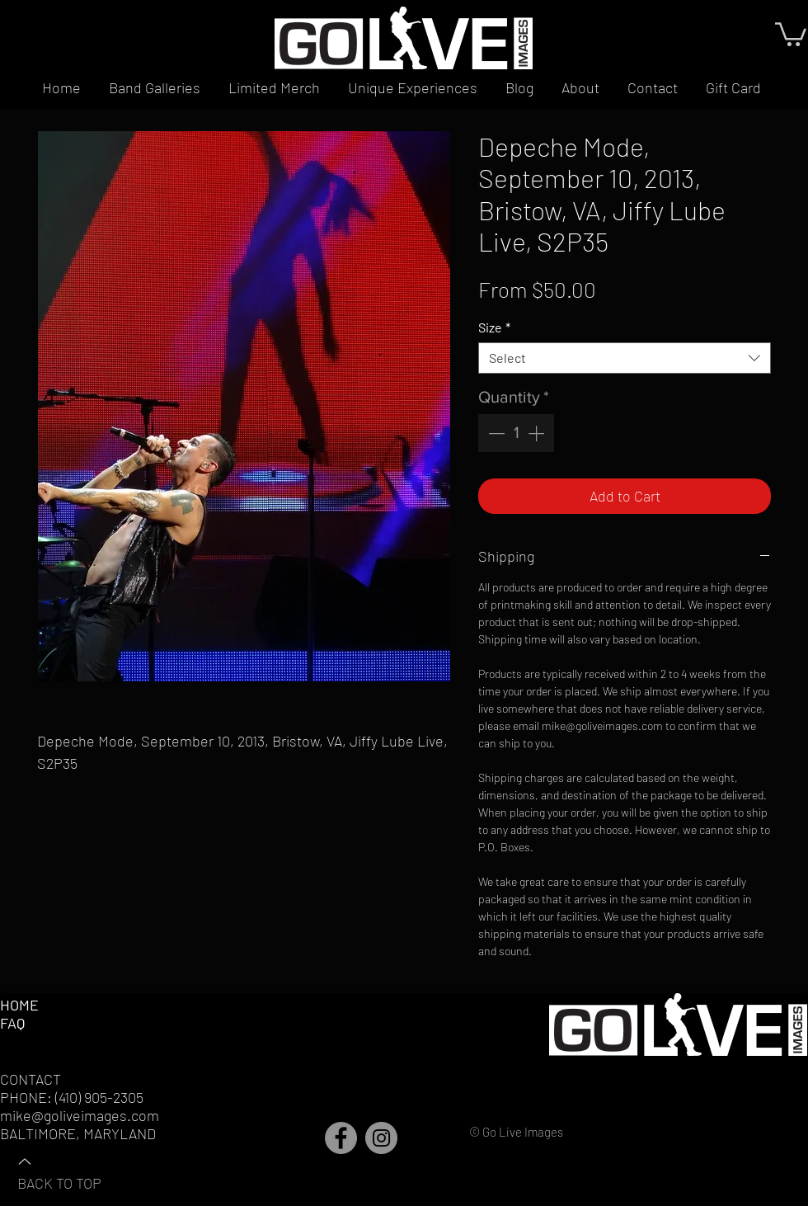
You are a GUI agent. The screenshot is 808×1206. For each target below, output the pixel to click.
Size (494, 327)
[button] (790, 33)
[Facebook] (341, 1138)
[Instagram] (381, 1138)
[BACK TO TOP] (75, 1171)
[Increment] (538, 433)
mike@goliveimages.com (79, 1115)
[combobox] (624, 358)
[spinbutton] (516, 433)
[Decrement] (495, 433)
